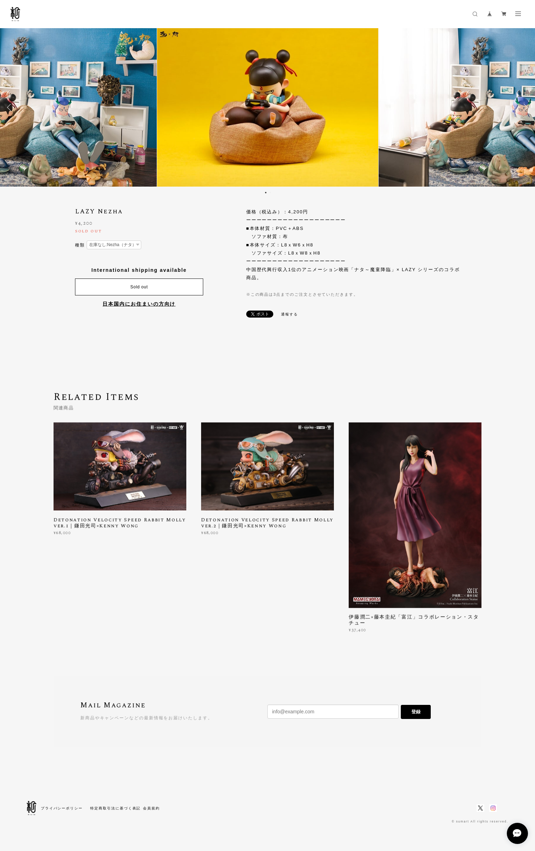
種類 (80, 245)
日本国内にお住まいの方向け (138, 304)
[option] (267, 107)
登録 (416, 711)
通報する (289, 314)
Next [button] (524, 107)
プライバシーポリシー (62, 808)
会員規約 (151, 808)
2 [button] (270, 192)
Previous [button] (10, 107)
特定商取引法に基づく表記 (115, 808)
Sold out (139, 286)
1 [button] (266, 192)
